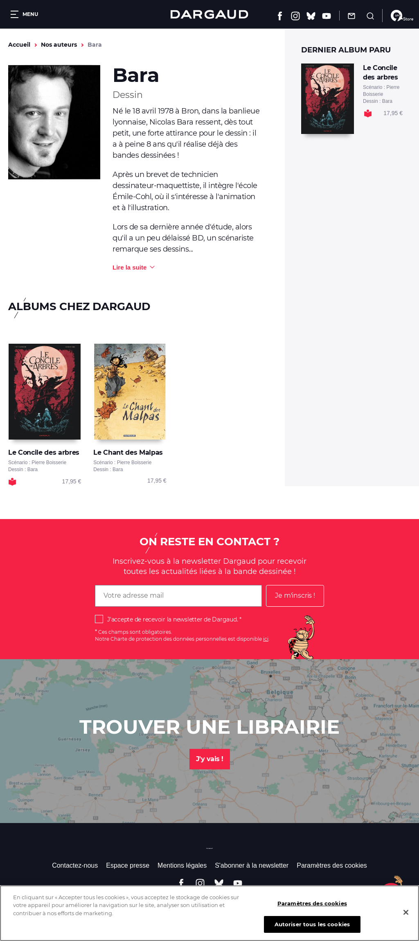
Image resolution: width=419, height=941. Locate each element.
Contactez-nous (75, 865)
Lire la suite (129, 267)
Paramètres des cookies (332, 865)
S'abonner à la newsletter (251, 865)
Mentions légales (182, 865)
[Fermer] (406, 918)
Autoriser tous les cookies (312, 930)
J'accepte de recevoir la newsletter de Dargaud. (172, 619)
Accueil (19, 44)
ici (265, 639)
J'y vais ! (209, 759)
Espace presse (127, 865)
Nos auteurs (59, 44)
